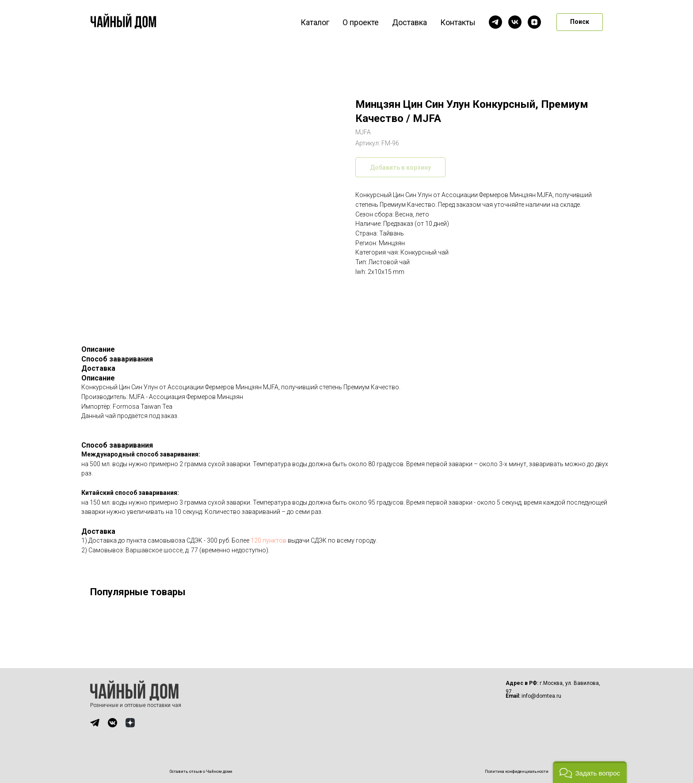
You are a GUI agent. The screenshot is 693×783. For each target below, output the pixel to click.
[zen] (534, 22)
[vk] (515, 22)
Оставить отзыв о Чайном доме (201, 771)
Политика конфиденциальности (516, 771)
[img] (94, 722)
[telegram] (495, 22)
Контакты (458, 22)
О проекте (361, 22)
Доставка (409, 22)
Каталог (315, 22)
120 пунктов (268, 540)
